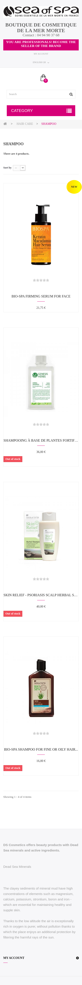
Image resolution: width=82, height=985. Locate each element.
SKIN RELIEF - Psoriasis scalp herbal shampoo (41, 595)
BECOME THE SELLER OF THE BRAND (48, 44)
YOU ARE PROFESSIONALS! (29, 42)
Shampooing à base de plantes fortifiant (41, 440)
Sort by (7, 167)
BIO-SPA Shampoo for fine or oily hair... (41, 749)
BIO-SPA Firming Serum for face (41, 296)
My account (41, 54)
